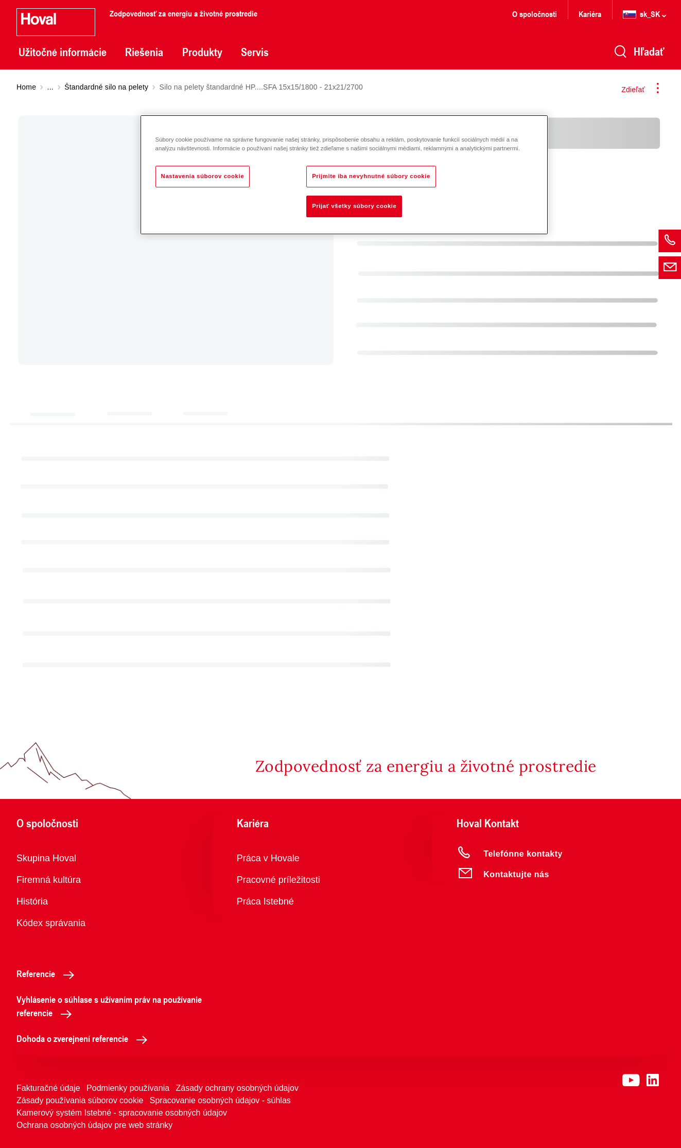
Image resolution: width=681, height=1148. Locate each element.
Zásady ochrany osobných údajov (237, 1088)
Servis (255, 52)
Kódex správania (50, 923)
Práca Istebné (265, 901)
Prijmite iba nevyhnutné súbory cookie (371, 176)
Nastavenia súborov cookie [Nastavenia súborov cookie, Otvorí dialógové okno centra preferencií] (203, 176)
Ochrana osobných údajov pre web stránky (94, 1125)
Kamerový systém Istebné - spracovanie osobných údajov (121, 1112)
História (32, 901)
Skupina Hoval (46, 858)
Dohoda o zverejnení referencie (84, 1038)
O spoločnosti (534, 14)
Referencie (48, 973)
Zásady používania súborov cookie (79, 1100)
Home (26, 87)
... (50, 87)
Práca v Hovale (268, 858)
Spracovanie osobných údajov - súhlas (220, 1100)
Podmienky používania (127, 1088)
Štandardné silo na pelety (106, 87)
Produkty (202, 52)
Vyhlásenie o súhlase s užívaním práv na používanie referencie (109, 1006)
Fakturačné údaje (48, 1088)
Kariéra (590, 14)
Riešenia (144, 52)
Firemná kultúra (48, 880)
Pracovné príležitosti (278, 880)
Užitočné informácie (63, 52)
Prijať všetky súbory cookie (354, 206)
